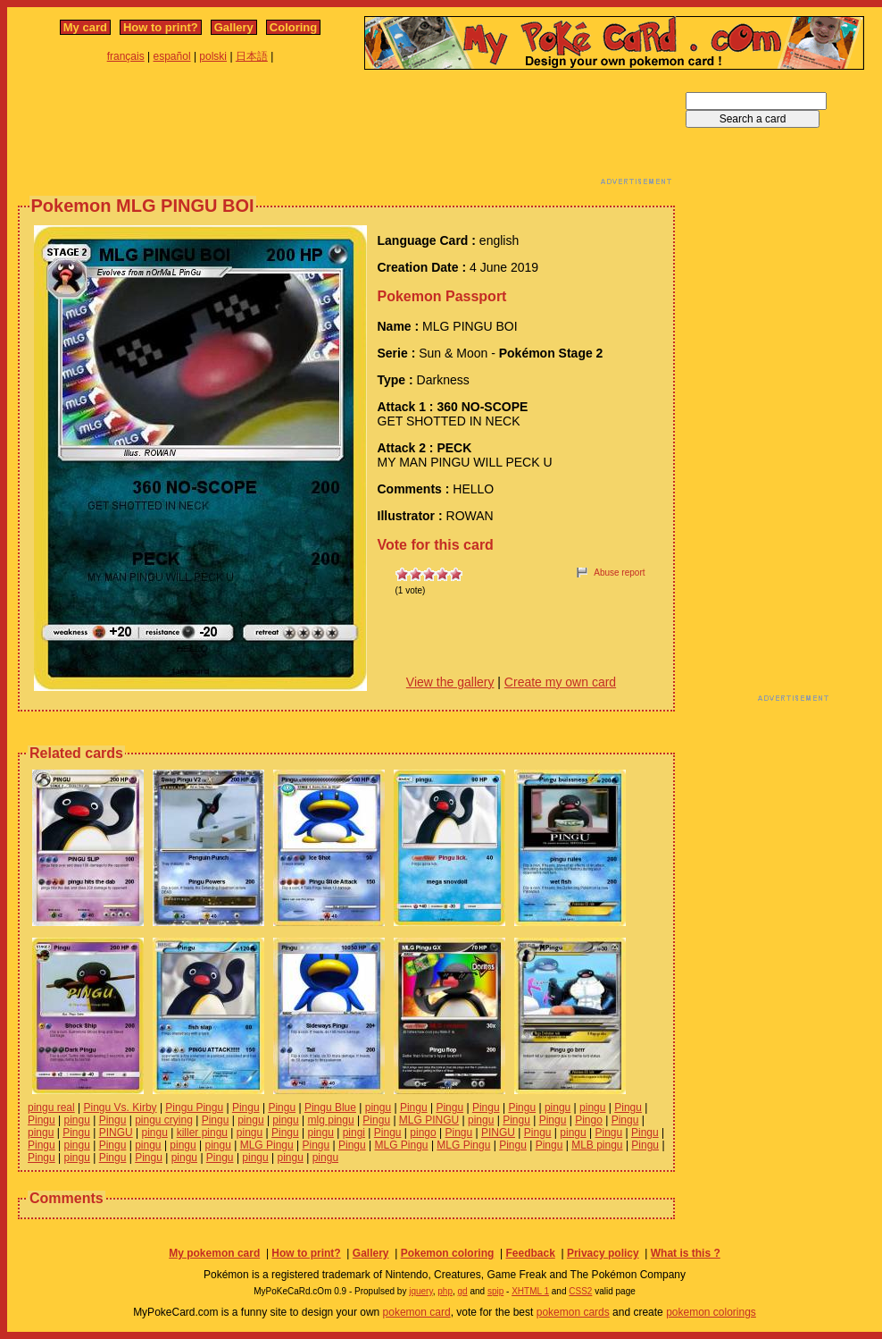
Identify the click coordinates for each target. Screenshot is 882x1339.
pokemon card (417, 1312)
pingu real (51, 1107)
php (445, 1291)
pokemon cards (573, 1312)
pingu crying (164, 1120)
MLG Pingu (267, 1145)
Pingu (246, 1107)
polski (213, 56)
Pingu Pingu (194, 1107)
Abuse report (619, 572)
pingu (378, 1107)
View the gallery (450, 682)
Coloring (293, 27)
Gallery (234, 27)
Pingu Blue (330, 1107)
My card (85, 27)
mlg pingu (331, 1120)
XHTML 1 (530, 1291)
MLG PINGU (429, 1120)
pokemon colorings (711, 1312)
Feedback (529, 1253)
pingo (423, 1132)
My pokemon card (214, 1253)
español (172, 56)
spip (495, 1291)
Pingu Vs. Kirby (120, 1107)
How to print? (160, 27)
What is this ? (685, 1253)
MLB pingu (596, 1145)
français (126, 56)
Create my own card (560, 682)
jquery (421, 1291)
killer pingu (202, 1132)
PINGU (116, 1132)
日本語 (252, 56)
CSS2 (580, 1291)
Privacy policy (603, 1253)
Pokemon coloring (448, 1253)
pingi (354, 1132)
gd (463, 1291)
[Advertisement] (346, 132)
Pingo (589, 1120)
